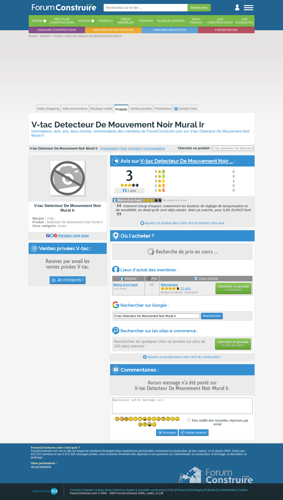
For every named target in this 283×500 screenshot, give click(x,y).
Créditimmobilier (126, 21)
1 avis (129, 191)
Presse (181, 490)
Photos (84, 21)
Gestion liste (185, 109)
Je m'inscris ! (67, 279)
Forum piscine (226, 30)
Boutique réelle (101, 108)
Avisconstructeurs (220, 21)
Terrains (146, 21)
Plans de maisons (171, 21)
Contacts (75, 490)
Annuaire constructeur (57, 30)
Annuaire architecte (169, 30)
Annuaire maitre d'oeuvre (113, 30)
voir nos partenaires (41, 466)
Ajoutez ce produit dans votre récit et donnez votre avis (182, 223)
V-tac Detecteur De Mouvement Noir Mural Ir (118, 124)
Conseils (106, 21)
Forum (37, 21)
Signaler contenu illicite (97, 490)
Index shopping (48, 108)
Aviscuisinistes (244, 21)
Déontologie (195, 490)
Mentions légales (124, 490)
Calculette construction (151, 490)
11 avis (176, 288)
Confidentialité (226, 490)
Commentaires (154, 148)
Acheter (135, 148)
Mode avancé (194, 432)
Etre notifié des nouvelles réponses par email (220, 422)
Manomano (169, 285)
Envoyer (167, 432)
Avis (124, 148)
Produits (121, 109)
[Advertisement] (142, 70)
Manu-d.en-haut (129, 200)
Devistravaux (196, 21)
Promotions (163, 108)
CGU (171, 490)
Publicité (210, 490)
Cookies (243, 490)
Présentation (109, 148)
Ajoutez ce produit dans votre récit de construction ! (182, 357)
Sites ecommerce (74, 108)
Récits (62, 21)
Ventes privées (141, 108)
